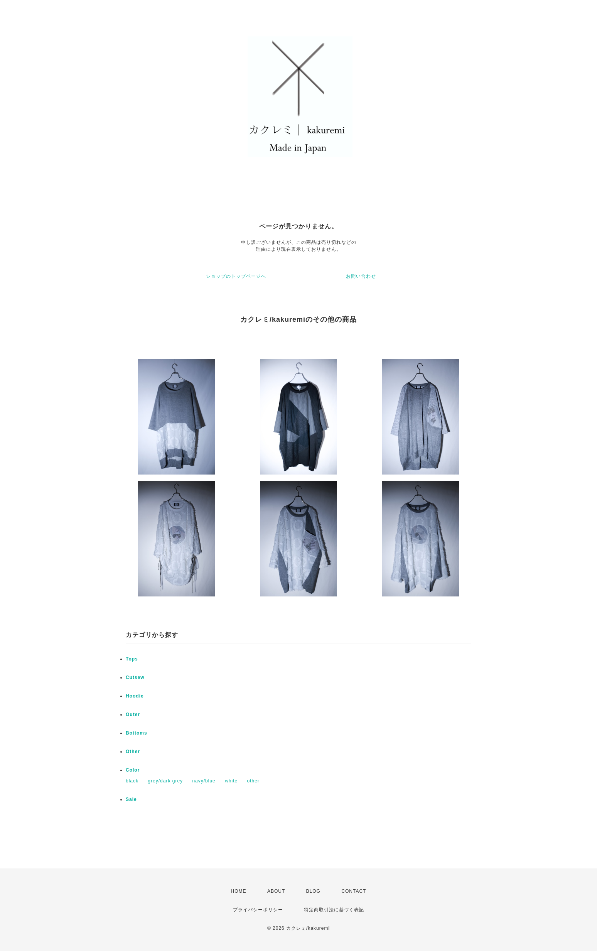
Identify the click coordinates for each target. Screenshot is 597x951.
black (132, 781)
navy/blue (203, 781)
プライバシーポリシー (258, 909)
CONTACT (353, 891)
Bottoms (136, 733)
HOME (238, 891)
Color (133, 770)
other (253, 781)
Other (133, 751)
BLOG (313, 891)
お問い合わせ (361, 276)
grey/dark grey (165, 781)
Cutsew (135, 677)
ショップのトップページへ (236, 276)
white (231, 781)
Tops (132, 659)
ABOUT (276, 891)
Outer (133, 714)
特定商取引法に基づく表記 (334, 909)
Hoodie (135, 696)
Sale (131, 799)
